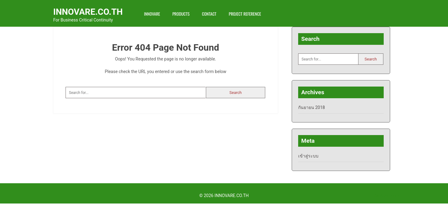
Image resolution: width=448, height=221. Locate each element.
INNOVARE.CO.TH (88, 12)
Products (181, 13)
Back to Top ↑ (386, 195)
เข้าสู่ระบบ (308, 155)
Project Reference (245, 13)
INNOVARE (152, 13)
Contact (209, 13)
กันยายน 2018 (311, 107)
